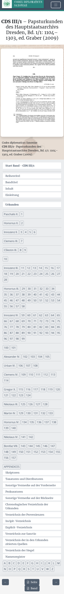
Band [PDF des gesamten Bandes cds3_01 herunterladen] (32, 588)
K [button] (49, 563)
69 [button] (23, 321)
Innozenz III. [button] (11, 268)
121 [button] (6, 395)
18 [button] (5, 274)
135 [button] (32, 422)
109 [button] (23, 374)
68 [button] (17, 321)
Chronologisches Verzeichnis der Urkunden (26, 506)
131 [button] (35, 413)
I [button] (41, 563)
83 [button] (46, 327)
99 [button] (23, 339)
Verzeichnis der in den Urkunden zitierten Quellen (26, 542)
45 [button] (5, 300)
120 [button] (57, 389)
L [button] (53, 563)
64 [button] (52, 315)
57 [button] (17, 306)
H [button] (37, 563)
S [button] (28, 569)
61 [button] (34, 315)
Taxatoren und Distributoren (24, 479)
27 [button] (58, 274)
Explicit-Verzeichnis (18, 527)
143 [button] (23, 446)
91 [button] (34, 333)
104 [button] (40, 356)
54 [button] (58, 300)
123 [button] (21, 395)
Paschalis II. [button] (11, 214)
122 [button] (13, 395)
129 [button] (21, 413)
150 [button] (21, 452)
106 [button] (20, 365)
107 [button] (28, 365)
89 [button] (23, 333)
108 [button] (35, 365)
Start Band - (19, 165)
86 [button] (5, 333)
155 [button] (58, 452)
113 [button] (53, 374)
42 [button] (46, 294)
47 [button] (17, 300)
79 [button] (23, 327)
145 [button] (38, 446)
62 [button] (40, 315)
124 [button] (28, 395)
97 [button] (11, 339)
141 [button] (23, 437)
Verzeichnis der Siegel (19, 550)
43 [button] (52, 294)
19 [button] (11, 274)
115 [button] (21, 389)
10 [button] (5, 259)
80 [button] (29, 327)
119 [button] (50, 389)
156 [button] (6, 458)
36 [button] (11, 294)
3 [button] (21, 232)
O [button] (10, 569)
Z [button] (52, 569)
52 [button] (46, 300)
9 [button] (25, 250)
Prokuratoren (14, 491)
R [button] (24, 569)
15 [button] (46, 268)
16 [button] (52, 268)
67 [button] (11, 321)
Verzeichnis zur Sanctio (20, 533)
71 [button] (34, 321)
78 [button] (17, 327)
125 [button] (23, 404)
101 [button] (13, 347)
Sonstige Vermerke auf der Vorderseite (30, 485)
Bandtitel (11, 182)
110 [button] (31, 374)
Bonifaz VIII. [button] (11, 446)
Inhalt (9, 188)
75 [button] (58, 321)
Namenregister (15, 556)
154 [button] (50, 452)
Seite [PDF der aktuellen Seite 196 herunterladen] (32, 582)
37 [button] (17, 294)
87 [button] (11, 333)
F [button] (27, 563)
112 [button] (45, 374)
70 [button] (29, 321)
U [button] (38, 569)
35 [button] (5, 294)
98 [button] (17, 339)
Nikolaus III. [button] (11, 404)
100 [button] (6, 347)
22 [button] (29, 274)
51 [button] (40, 300)
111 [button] (38, 374)
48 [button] (23, 300)
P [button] (14, 569)
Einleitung (12, 195)
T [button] (33, 569)
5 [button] (30, 232)
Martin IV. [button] (10, 413)
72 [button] (40, 321)
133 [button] (50, 413)
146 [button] (45, 446)
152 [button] (35, 452)
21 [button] (23, 274)
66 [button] (5, 321)
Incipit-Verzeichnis (18, 521)
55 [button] (5, 306)
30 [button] (29, 288)
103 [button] (32, 356)
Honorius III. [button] (11, 288)
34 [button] (52, 288)
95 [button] (58, 333)
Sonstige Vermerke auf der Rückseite (29, 498)
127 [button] (38, 404)
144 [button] (30, 446)
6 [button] (34, 232)
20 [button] (17, 274)
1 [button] (21, 214)
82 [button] (40, 327)
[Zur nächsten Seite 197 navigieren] (56, 582)
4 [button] (25, 232)
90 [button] (29, 333)
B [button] (9, 563)
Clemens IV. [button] (11, 374)
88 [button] (17, 333)
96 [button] (5, 339)
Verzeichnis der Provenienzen (24, 514)
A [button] (5, 563)
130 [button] (28, 413)
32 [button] (41, 288)
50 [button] (34, 300)
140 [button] (13, 428)
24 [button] (40, 274)
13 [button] (34, 268)
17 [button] (58, 268)
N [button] (5, 569)
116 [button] (28, 389)
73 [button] (46, 321)
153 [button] (43, 452)
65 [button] (58, 315)
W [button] (47, 569)
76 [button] (5, 327)
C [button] (14, 563)
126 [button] (30, 404)
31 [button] (35, 288)
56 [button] (11, 306)
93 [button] (46, 333)
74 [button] (52, 321)
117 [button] (35, 389)
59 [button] (22, 315)
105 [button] (47, 356)
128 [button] (45, 404)
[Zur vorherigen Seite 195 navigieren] (5, 582)
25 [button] (46, 274)
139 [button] (6, 428)
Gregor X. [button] (10, 389)
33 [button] (46, 288)
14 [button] (40, 268)
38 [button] (23, 294)
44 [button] (58, 294)
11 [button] (22, 268)
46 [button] (11, 300)
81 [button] (34, 327)
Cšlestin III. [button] (10, 250)
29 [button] (23, 288)
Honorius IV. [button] (11, 422)
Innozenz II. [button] (11, 232)
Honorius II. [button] (11, 223)
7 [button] (21, 241)
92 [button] (40, 333)
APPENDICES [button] (12, 466)
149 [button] (13, 452)
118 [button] (43, 389)
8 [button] (20, 250)
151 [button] (28, 452)
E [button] (23, 563)
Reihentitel (12, 176)
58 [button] (23, 306)
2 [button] (22, 223)
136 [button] (39, 422)
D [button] (19, 563)
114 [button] (6, 380)
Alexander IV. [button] (12, 356)
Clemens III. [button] (11, 241)
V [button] (42, 569)
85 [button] (58, 327)
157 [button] (13, 458)
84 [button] (52, 327)
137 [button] (46, 422)
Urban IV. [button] (9, 365)
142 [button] (31, 437)
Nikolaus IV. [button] (11, 437)
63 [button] (46, 315)
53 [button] (52, 300)
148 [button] (6, 452)
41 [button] (40, 294)
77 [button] (11, 327)
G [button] (32, 563)
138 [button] (54, 422)
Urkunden (12, 204)
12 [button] (28, 268)
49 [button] (29, 300)
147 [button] (52, 446)
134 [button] (24, 422)
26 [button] (52, 274)
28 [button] (5, 280)
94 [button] (52, 333)
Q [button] (19, 569)
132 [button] (43, 413)
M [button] (58, 563)
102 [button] (25, 356)
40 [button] (34, 294)
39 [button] (29, 294)
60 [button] (28, 315)
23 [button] (34, 274)
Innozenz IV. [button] (11, 315)
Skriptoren (12, 472)
